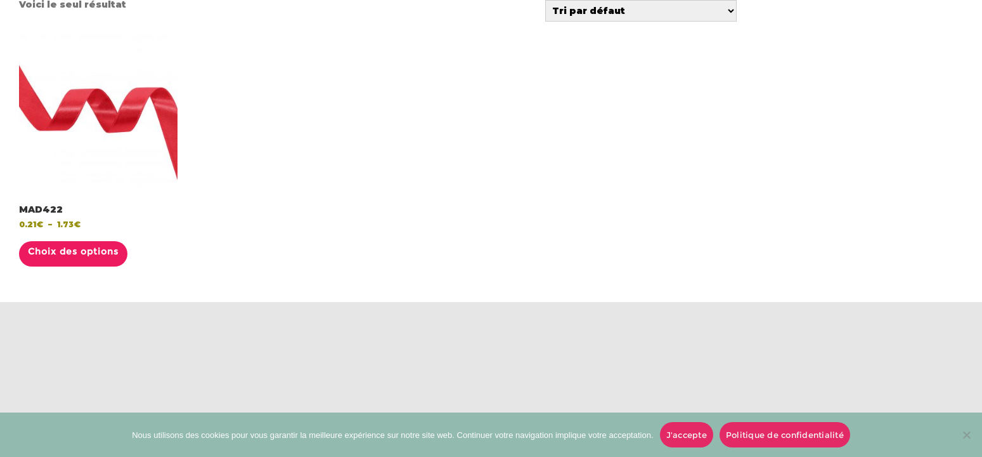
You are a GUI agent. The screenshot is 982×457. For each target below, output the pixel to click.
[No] (966, 434)
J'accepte (686, 435)
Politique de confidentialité (785, 435)
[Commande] (641, 11)
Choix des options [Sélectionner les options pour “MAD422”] (73, 251)
